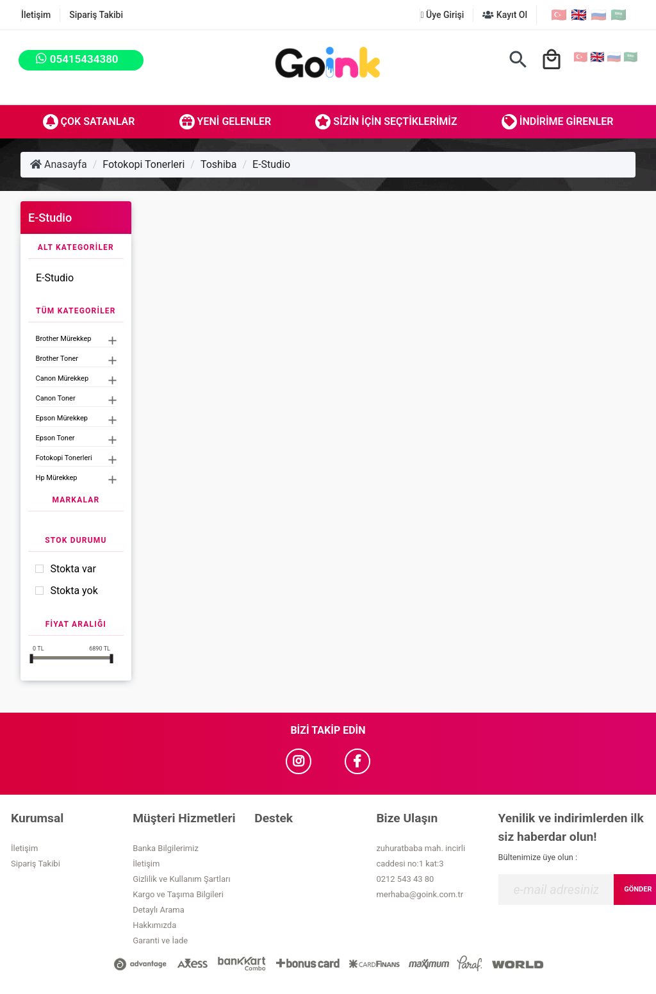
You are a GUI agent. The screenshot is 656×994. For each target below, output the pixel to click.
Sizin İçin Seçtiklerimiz (386, 121)
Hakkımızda (154, 925)
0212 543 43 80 (405, 879)
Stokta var (72, 569)
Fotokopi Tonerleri (143, 164)
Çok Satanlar (89, 121)
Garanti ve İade (160, 940)
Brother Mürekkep (64, 339)
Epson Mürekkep (62, 418)
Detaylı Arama (158, 910)
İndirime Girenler (558, 121)
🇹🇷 (559, 14)
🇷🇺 (599, 14)
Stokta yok (73, 590)
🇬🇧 (579, 14)
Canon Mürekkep (62, 378)
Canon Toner (56, 398)
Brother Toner (57, 358)
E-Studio (271, 164)
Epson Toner (55, 438)
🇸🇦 (619, 14)
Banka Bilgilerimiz (166, 848)
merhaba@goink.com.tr (419, 894)
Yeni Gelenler (225, 121)
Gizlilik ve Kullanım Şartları (181, 879)
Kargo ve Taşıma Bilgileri (178, 894)
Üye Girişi (442, 15)
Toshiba (219, 164)
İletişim (36, 15)
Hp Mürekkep (57, 478)
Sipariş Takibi (96, 15)
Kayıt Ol (504, 15)
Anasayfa (58, 164)
